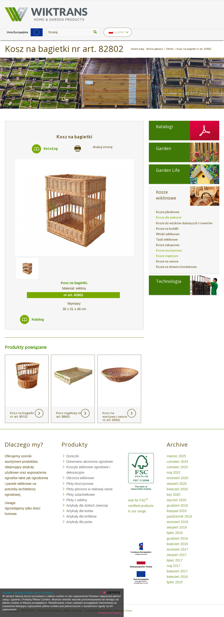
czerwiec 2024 (177, 461)
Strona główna (154, 48)
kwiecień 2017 (177, 571)
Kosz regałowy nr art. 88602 (68, 414)
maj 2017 (173, 566)
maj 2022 (173, 472)
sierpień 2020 (177, 484)
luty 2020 (173, 494)
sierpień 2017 (177, 555)
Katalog (51, 149)
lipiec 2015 (175, 582)
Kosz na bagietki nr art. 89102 (22, 414)
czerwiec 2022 (177, 467)
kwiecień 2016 (177, 577)
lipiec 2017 (175, 560)
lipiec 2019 (175, 533)
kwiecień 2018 (177, 544)
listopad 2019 (176, 511)
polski (116, 32)
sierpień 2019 (177, 527)
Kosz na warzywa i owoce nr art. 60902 (114, 416)
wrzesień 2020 (177, 478)
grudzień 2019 (177, 505)
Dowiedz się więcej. (109, 612)
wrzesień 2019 (177, 522)
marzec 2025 (176, 456)
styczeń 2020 (176, 500)
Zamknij (112, 592)
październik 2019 (179, 516)
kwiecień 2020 (177, 489)
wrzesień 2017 (177, 549)
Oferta (169, 48)
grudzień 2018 (177, 538)
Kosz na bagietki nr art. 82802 (64, 49)
